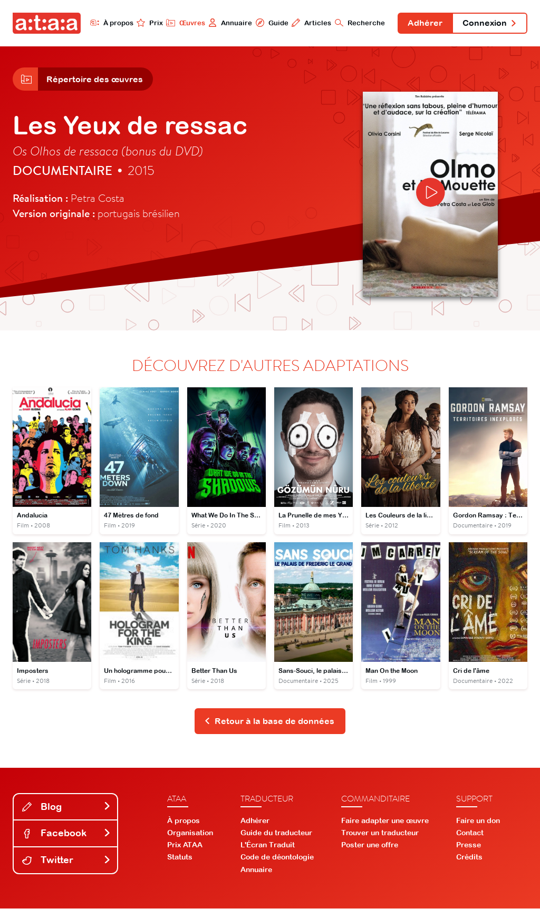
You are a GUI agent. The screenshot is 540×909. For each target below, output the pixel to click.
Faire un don (478, 821)
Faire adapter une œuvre (385, 821)
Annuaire (229, 22)
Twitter (66, 860)
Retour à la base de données (269, 721)
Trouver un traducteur (380, 833)
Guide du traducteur (276, 833)
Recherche (359, 22)
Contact (470, 833)
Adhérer (424, 23)
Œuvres (184, 22)
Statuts (179, 858)
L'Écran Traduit (267, 846)
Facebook (66, 833)
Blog (66, 807)
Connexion (489, 23)
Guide (270, 22)
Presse (468, 846)
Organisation (190, 833)
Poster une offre (369, 846)
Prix (149, 22)
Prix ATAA (184, 846)
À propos (110, 22)
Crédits (469, 858)
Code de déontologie (277, 858)
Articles (310, 22)
